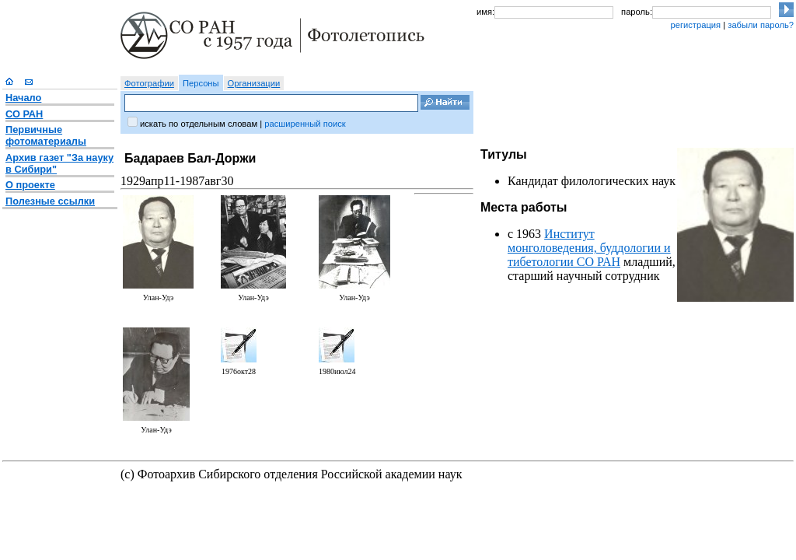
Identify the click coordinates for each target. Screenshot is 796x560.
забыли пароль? (761, 25)
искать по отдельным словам (198, 123)
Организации (254, 83)
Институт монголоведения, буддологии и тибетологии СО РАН (589, 247)
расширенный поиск (304, 123)
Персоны (201, 83)
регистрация (695, 25)
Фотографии (149, 83)
